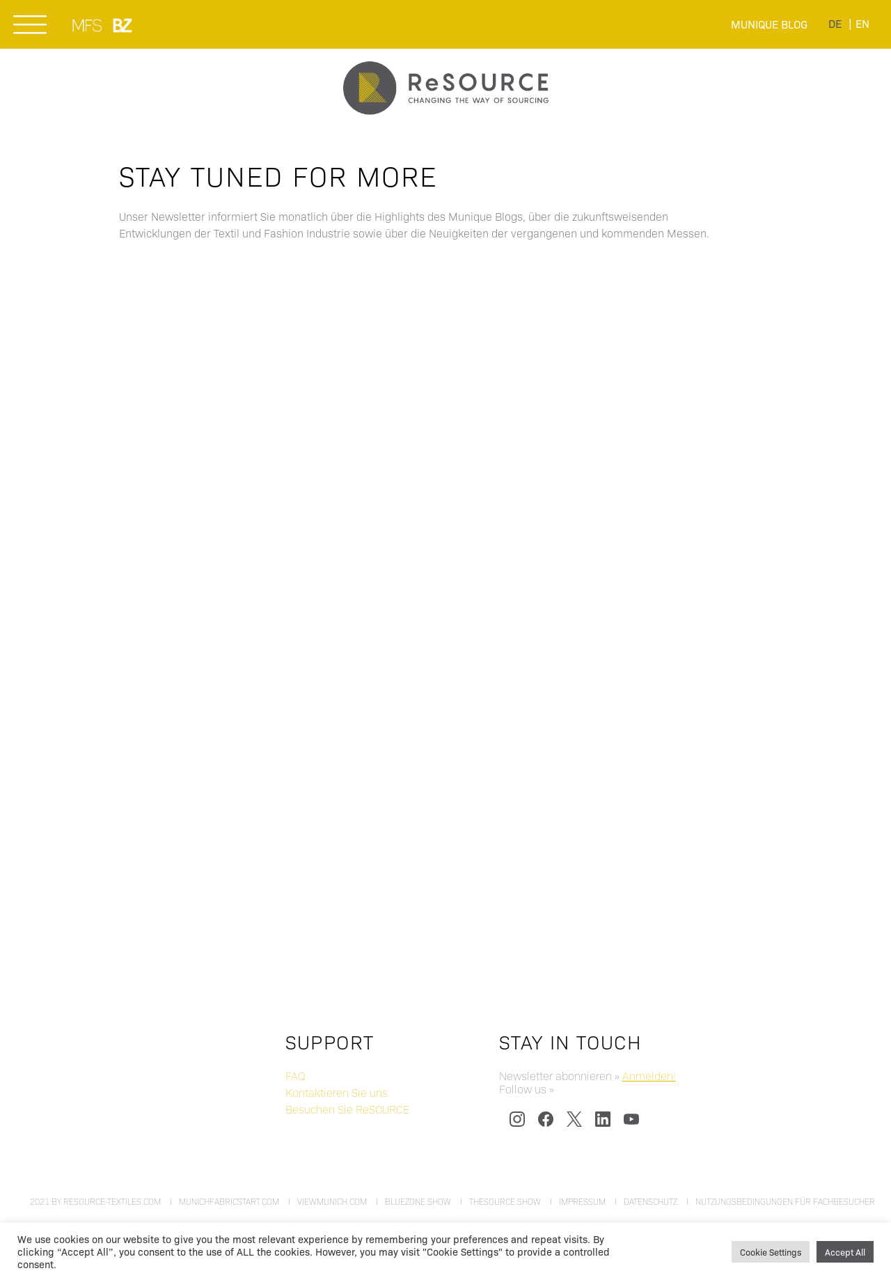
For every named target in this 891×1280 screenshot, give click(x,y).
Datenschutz (650, 1201)
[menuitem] (835, 22)
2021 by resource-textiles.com (95, 1201)
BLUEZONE (123, 25)
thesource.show (505, 1201)
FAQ (295, 1075)
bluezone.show (418, 1201)
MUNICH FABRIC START (88, 25)
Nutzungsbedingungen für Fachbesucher (785, 1201)
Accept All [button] (845, 1251)
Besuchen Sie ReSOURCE (347, 1109)
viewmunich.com (332, 1201)
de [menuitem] (835, 23)
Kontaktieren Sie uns (336, 1092)
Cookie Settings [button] (770, 1251)
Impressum (582, 1201)
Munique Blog (769, 23)
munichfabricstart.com (229, 1201)
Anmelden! (649, 1075)
